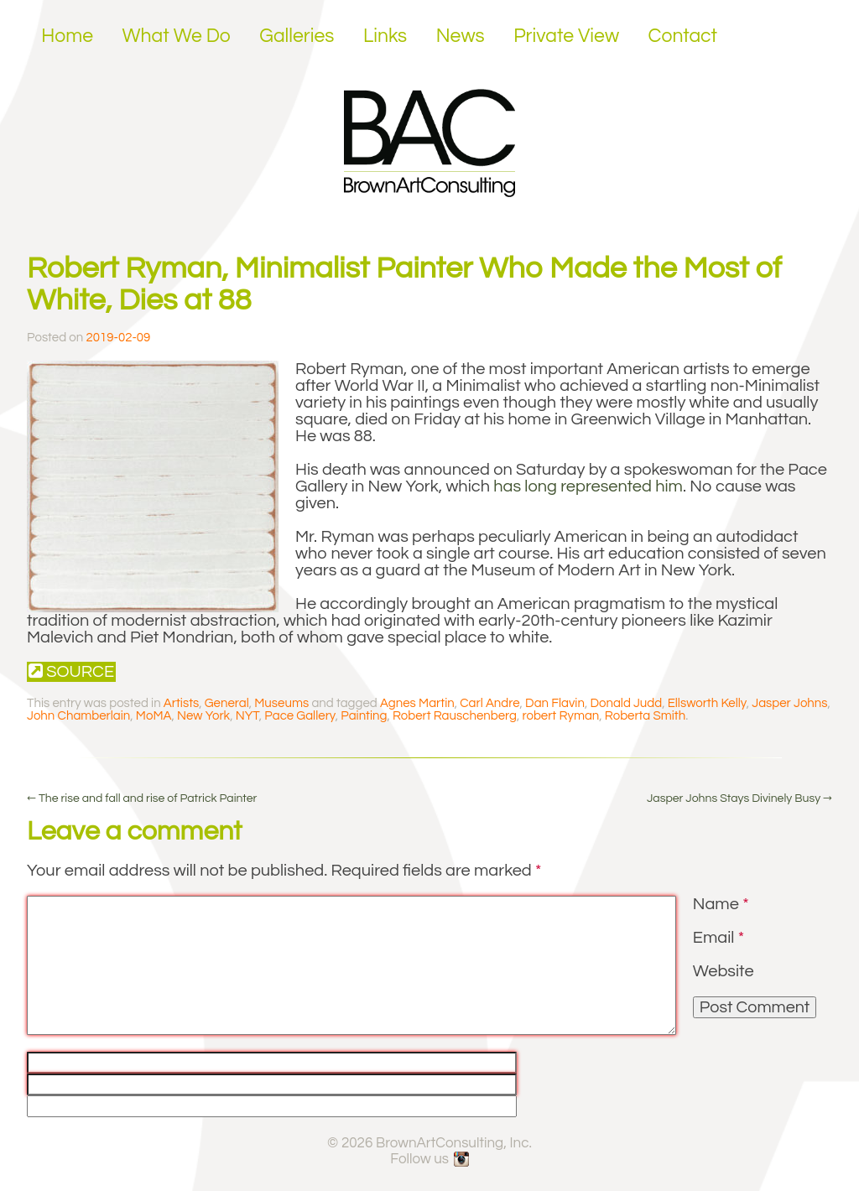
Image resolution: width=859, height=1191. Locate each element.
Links (385, 36)
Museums (281, 703)
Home (67, 36)
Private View (566, 36)
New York (203, 716)
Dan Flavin (555, 703)
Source (71, 671)
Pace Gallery (299, 716)
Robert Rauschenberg (455, 716)
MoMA (154, 716)
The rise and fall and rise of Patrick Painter (142, 798)
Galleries (296, 36)
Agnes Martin (417, 703)
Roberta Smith (645, 716)
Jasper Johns (789, 703)
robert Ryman (560, 716)
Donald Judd (626, 703)
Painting (364, 716)
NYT (247, 716)
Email (718, 937)
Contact (683, 36)
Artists (181, 703)
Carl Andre (489, 703)
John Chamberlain (78, 716)
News (460, 36)
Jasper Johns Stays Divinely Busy (739, 798)
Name (721, 904)
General (227, 703)
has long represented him (588, 486)
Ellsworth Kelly (707, 703)
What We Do (176, 36)
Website (723, 971)
